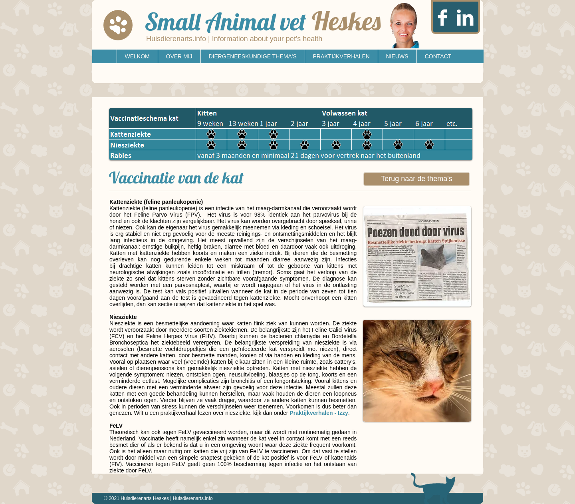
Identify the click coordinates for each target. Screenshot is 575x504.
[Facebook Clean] (442, 17)
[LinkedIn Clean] (465, 17)
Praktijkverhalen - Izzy (318, 413)
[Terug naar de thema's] (416, 179)
